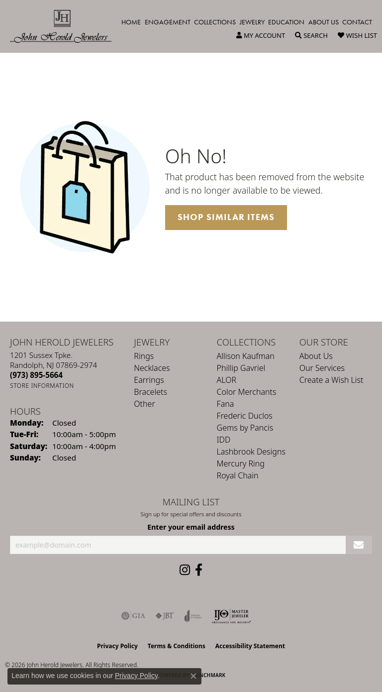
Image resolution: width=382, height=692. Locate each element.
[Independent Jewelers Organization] (231, 615)
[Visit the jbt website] (164, 615)
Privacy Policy (117, 646)
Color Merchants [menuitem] (247, 391)
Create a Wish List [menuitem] (331, 379)
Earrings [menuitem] (149, 379)
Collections (215, 21)
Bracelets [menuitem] (150, 391)
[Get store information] (42, 385)
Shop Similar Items (226, 217)
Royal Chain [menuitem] (238, 475)
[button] (260, 35)
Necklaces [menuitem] (152, 367)
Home (131, 21)
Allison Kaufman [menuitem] (246, 355)
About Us (323, 21)
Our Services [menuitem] (322, 367)
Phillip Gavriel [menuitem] (241, 367)
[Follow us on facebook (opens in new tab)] (198, 570)
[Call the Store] (36, 375)
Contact (357, 21)
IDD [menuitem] (224, 439)
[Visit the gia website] (133, 615)
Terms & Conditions (176, 646)
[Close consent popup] (193, 676)
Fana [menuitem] (225, 403)
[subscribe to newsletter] (359, 545)
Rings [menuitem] (144, 355)
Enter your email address (190, 527)
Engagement (168, 21)
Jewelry (252, 21)
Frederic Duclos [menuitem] (245, 415)
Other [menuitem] (144, 403)
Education (286, 21)
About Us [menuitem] (316, 355)
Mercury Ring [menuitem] (241, 463)
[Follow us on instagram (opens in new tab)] (185, 570)
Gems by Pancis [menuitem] (245, 427)
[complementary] (310, 637)
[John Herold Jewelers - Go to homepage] (65, 26)
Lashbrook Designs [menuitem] (251, 451)
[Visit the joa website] (193, 615)
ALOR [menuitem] (227, 379)
